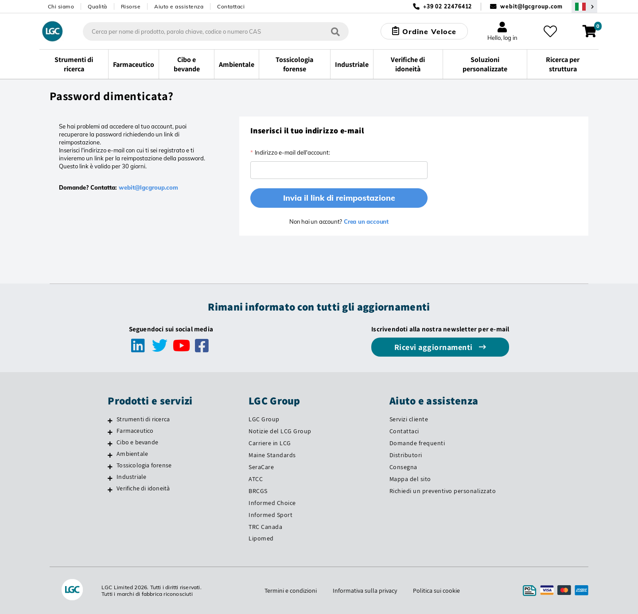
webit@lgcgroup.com (531, 6)
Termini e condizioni (291, 591)
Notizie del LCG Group (280, 431)
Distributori (405, 455)
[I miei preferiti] (550, 31)
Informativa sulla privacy (365, 591)
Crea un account (365, 221)
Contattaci (231, 6)
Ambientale (132, 454)
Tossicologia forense (144, 465)
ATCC (256, 479)
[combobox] (216, 31)
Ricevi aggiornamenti (434, 347)
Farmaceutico (135, 431)
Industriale (131, 477)
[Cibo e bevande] (110, 443)
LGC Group (264, 419)
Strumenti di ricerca (143, 419)
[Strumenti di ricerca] (110, 420)
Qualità (97, 6)
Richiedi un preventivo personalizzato (442, 491)
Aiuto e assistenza (178, 6)
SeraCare (261, 467)
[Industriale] (110, 478)
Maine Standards (272, 455)
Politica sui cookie (436, 591)
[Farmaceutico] (110, 432)
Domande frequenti (417, 443)
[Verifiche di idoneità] (110, 490)
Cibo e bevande (137, 442)
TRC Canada (265, 527)
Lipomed (261, 538)
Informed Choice (272, 503)
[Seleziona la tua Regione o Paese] (584, 6)
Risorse (131, 6)
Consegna (403, 467)
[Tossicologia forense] (110, 466)
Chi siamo (61, 6)
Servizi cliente (408, 419)
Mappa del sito (410, 479)
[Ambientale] (110, 455)
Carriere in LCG (270, 443)
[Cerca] (335, 31)
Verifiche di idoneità (143, 488)
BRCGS (258, 491)
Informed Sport (270, 515)
